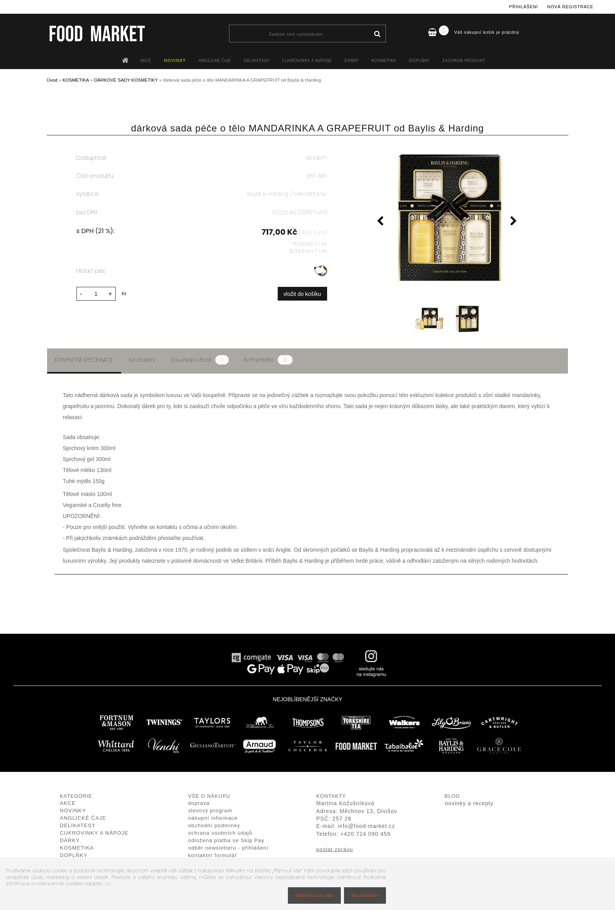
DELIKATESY (256, 60)
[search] (377, 34)
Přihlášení (523, 6)
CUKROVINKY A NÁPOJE (307, 60)
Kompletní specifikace (84, 360)
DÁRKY (351, 60)
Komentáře (268, 360)
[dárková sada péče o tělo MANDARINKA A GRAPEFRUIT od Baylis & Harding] (447, 218)
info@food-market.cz (366, 826)
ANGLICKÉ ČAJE (214, 60)
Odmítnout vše (310, 895)
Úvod (52, 79)
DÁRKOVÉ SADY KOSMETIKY (126, 79)
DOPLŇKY (419, 60)
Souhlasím (363, 895)
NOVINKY (175, 60)
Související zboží (199, 360)
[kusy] (96, 292)
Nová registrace (570, 6)
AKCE (145, 60)
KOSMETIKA (383, 60)
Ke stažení (142, 360)
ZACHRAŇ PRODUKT (464, 60)
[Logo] (97, 33)
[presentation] (380, 222)
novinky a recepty (469, 803)
